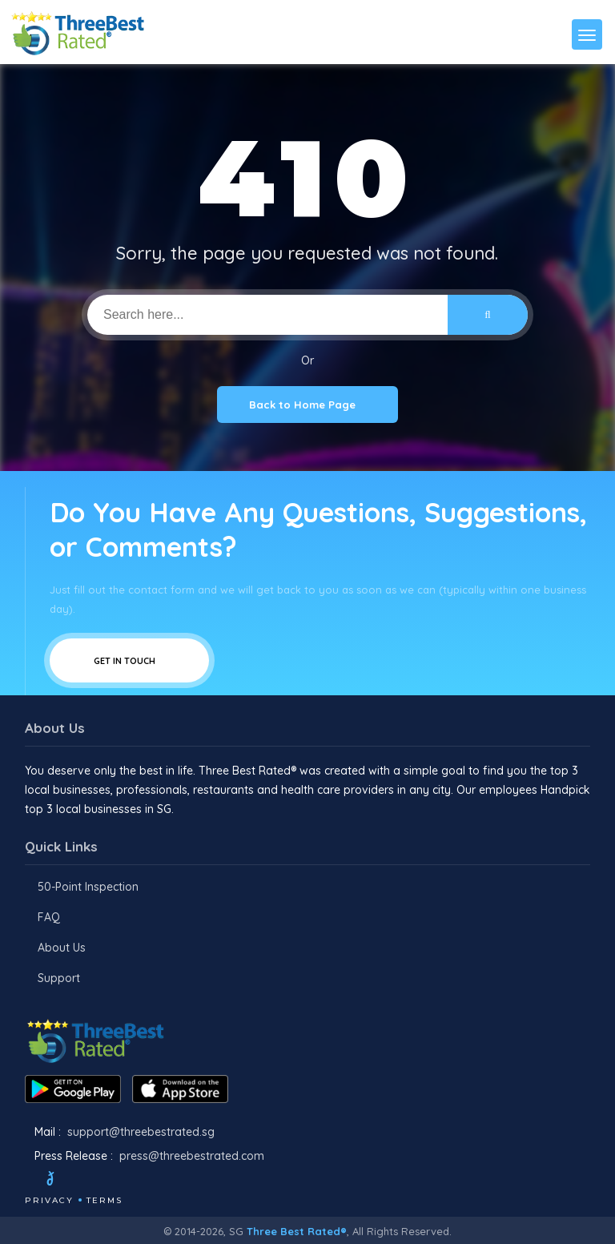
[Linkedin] (147, 1181)
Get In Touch (129, 660)
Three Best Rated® (297, 1231)
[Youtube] (125, 1181)
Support (59, 978)
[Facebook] (26, 1181)
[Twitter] (65, 1181)
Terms (104, 1200)
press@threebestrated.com (191, 1156)
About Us (62, 947)
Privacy (49, 1200)
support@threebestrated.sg (141, 1132)
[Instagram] (104, 1181)
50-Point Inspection (88, 887)
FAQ (49, 917)
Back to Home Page (307, 404)
